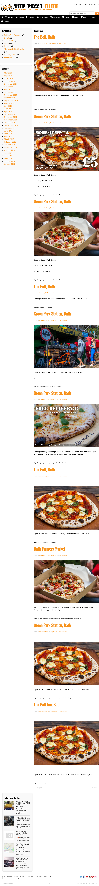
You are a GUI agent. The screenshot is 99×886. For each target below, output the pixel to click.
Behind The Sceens (12, 35)
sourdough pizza (68, 618)
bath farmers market (45, 618)
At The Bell (22, 876)
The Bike (16, 876)
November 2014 (10, 147)
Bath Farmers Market (49, 549)
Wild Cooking (9, 57)
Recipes (7, 46)
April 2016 (8, 111)
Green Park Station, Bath (52, 116)
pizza (41, 109)
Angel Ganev (53, 43)
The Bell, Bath (44, 37)
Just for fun (8, 41)
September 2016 (11, 100)
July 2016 (8, 106)
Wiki (9, 878)
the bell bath (62, 783)
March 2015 (9, 139)
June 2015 (8, 131)
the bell (45, 109)
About (4, 878)
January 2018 (9, 81)
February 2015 (10, 142)
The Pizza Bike (52, 109)
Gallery (45, 876)
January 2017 (9, 92)
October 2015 (9, 123)
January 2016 (9, 114)
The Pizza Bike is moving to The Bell (21, 832)
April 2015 (8, 136)
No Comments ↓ (63, 43)
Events (7, 38)
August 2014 (9, 153)
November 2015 (10, 120)
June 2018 (8, 78)
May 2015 (8, 134)
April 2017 (8, 89)
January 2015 (9, 145)
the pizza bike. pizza (76, 698)
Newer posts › (93, 787)
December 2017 (10, 84)
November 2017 (10, 87)
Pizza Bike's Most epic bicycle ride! (22, 845)
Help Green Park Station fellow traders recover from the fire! (23, 819)
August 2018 (9, 76)
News (6, 43)
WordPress (94, 883)
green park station (44, 195)
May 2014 (8, 158)
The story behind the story (14, 49)
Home (3, 876)
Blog (50, 876)
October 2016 (9, 98)
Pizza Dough (39, 876)
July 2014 (8, 156)
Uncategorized (10, 54)
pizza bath (56, 463)
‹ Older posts (38, 787)
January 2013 (9, 164)
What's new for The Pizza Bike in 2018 (22, 859)
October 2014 (9, 150)
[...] (20, 813)
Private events (30, 876)
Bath (38, 109)
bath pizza (42, 783)
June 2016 (8, 109)
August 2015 (9, 128)
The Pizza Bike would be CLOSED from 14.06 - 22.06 (23, 803)
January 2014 (9, 161)
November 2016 (10, 95)
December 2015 (10, 117)
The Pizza (9, 876)
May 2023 (8, 73)
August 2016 (9, 103)
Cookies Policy (15, 878)
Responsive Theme (80, 883)
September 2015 (11, 125)
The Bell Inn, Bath (47, 705)
